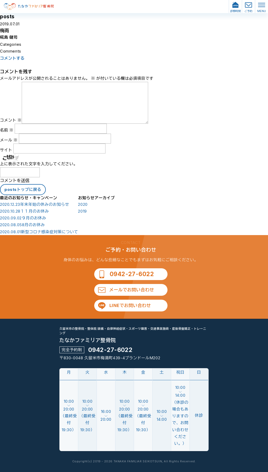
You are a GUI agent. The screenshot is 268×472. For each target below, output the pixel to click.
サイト (6, 149)
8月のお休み (22, 225)
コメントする (12, 58)
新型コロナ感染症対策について (39, 232)
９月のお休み (23, 218)
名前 (6, 130)
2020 (82, 204)
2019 (82, 211)
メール (9, 140)
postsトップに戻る (22, 189)
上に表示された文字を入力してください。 (38, 163)
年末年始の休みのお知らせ (34, 204)
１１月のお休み (24, 211)
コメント (11, 120)
